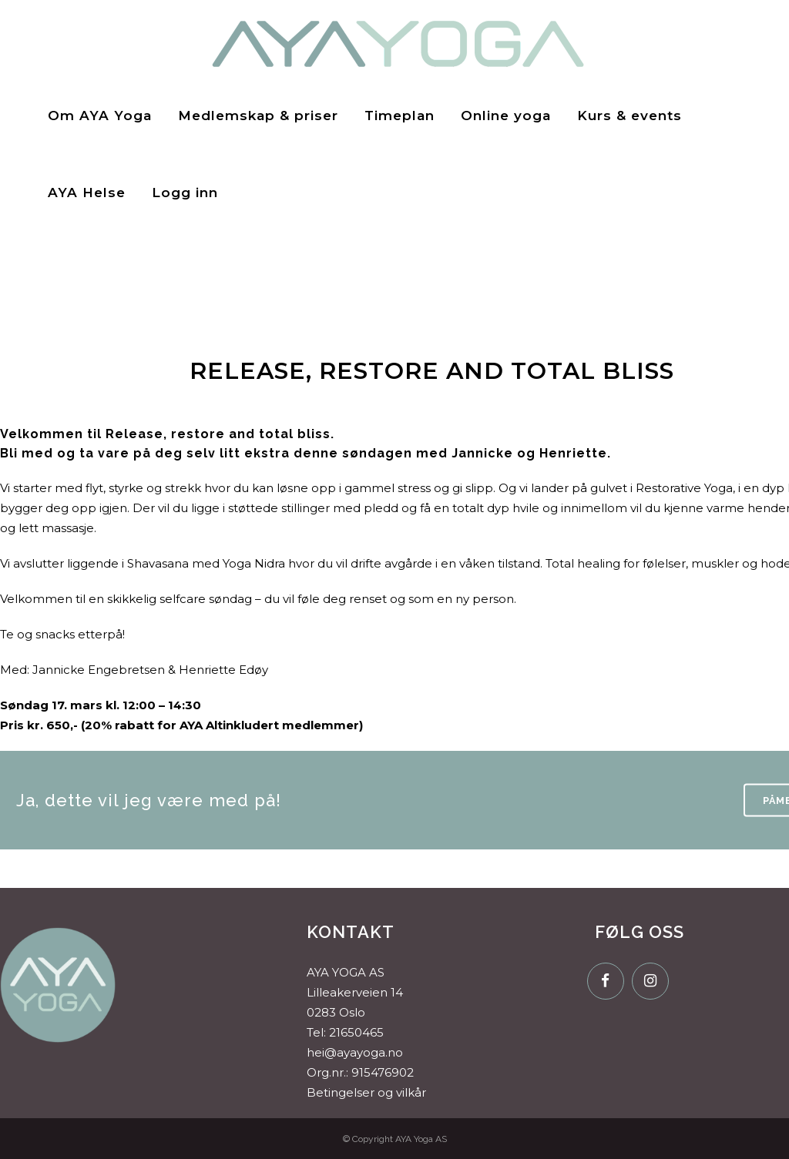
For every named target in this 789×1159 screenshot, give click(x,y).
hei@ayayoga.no (355, 1052)
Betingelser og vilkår (366, 1092)
